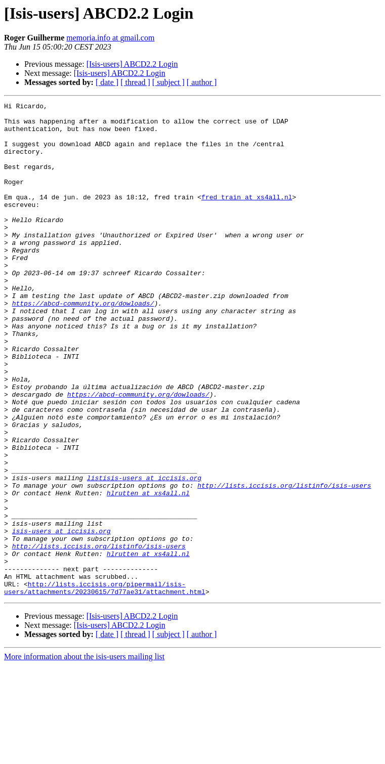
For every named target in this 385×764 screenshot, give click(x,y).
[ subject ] (168, 82)
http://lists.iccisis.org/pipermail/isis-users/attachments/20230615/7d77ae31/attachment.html (104, 685)
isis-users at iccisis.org (61, 617)
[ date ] (107, 82)
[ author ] (202, 82)
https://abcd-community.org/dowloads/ (83, 344)
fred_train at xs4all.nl (246, 216)
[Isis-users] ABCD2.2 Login (132, 64)
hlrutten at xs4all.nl (148, 571)
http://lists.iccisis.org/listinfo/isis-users (284, 562)
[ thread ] (135, 82)
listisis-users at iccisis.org (144, 553)
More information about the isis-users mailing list (84, 755)
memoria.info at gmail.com (110, 37)
